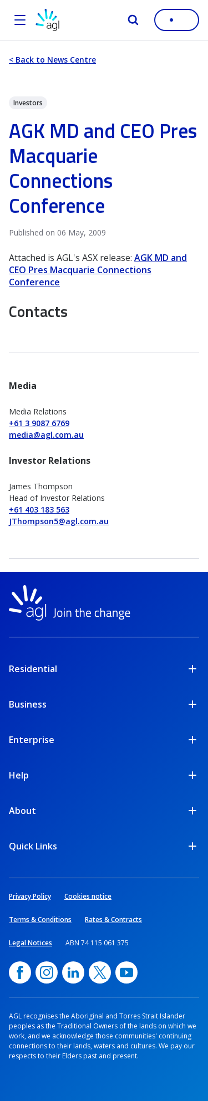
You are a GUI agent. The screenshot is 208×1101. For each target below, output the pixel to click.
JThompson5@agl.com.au (59, 521)
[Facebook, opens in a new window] (20, 972)
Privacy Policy (30, 896)
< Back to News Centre (52, 59)
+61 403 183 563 (39, 509)
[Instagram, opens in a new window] (46, 972)
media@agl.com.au (46, 434)
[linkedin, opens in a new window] (73, 972)
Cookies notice (87, 896)
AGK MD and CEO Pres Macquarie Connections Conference (98, 270)
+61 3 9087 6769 (39, 423)
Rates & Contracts (113, 919)
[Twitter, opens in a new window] (100, 972)
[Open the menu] (20, 20)
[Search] (133, 20)
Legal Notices (30, 943)
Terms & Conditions (40, 919)
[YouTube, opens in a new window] (126, 972)
